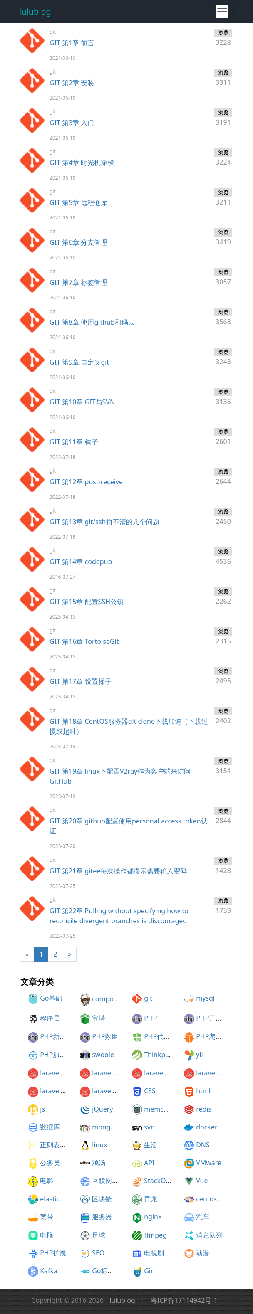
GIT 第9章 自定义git (79, 362)
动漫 (202, 1252)
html (203, 1090)
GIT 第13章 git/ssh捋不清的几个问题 (104, 521)
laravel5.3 (159, 1072)
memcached (163, 1109)
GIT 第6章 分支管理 (78, 242)
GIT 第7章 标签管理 (78, 282)
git (148, 998)
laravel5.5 (55, 1090)
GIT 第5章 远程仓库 (78, 202)
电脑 (46, 1235)
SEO (98, 1252)
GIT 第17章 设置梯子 (81, 681)
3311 (223, 78)
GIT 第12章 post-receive (86, 481)
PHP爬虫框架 (216, 1036)
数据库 (50, 1127)
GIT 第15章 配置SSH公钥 (87, 601)
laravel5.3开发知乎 (120, 1090)
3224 (223, 157)
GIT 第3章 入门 (72, 122)
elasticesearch (62, 1198)
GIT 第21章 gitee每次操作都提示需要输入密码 (118, 870)
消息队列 (209, 1235)
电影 (46, 1180)
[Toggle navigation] (222, 11)
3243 (223, 357)
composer (107, 998)
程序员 (50, 1018)
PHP (150, 1018)
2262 (223, 596)
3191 (223, 117)
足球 (98, 1235)
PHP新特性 (56, 1036)
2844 (223, 816)
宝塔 (98, 1018)
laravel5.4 (211, 1072)
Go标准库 (106, 1270)
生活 (150, 1144)
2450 (223, 517)
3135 (223, 397)
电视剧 (154, 1252)
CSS (150, 1090)
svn (149, 1127)
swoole (103, 1054)
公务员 (50, 1162)
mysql (205, 998)
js (42, 1109)
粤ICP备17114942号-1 (184, 1300)
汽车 (202, 1216)
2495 (223, 676)
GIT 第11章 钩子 (74, 441)
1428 (223, 866)
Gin (149, 1270)
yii (199, 1054)
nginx (152, 1216)
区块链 (102, 1198)
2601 (223, 437)
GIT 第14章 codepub (81, 561)
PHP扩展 (53, 1252)
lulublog (35, 11)
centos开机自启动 (223, 1198)
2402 (223, 716)
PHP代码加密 (164, 1036)
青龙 (150, 1198)
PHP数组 (105, 1036)
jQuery (102, 1109)
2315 (223, 636)
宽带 (46, 1216)
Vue (202, 1180)
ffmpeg (155, 1235)
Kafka (48, 1270)
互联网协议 (108, 1180)
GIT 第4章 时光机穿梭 (82, 162)
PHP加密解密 (59, 1054)
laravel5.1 (55, 1072)
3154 (223, 766)
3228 (223, 38)
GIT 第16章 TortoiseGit (84, 641)
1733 (223, 906)
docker (206, 1127)
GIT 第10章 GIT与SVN (82, 402)
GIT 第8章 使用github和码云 (92, 322)
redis (203, 1109)
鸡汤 (98, 1162)
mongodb (107, 1127)
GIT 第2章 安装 (72, 82)
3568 (223, 317)
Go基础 (51, 998)
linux (99, 1144)
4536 (223, 556)
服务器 (102, 1216)
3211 (223, 197)
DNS (203, 1144)
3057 (223, 277)
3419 (223, 237)
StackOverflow (166, 1180)
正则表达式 (56, 1144)
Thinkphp (159, 1054)
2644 (223, 477)
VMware (208, 1162)
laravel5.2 (107, 1072)
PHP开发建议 (216, 1018)
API (149, 1162)
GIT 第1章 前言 (72, 42)
